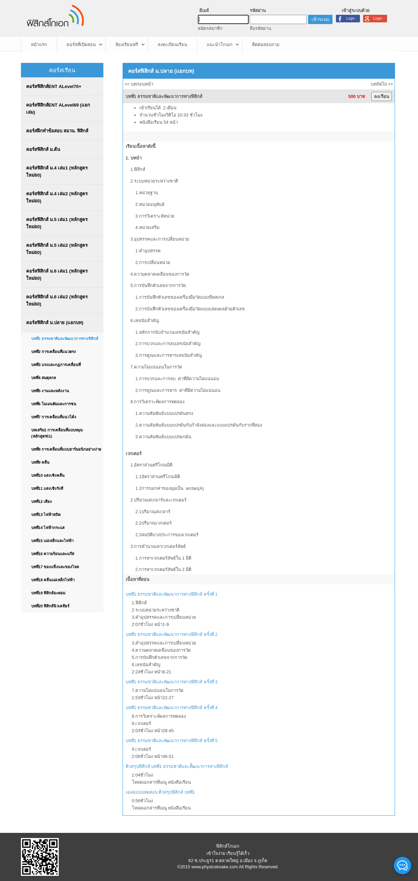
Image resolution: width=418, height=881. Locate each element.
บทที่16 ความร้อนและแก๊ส (53, 554)
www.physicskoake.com (214, 866)
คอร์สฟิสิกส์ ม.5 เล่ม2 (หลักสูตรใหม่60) (57, 249)
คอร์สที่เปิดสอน (81, 44)
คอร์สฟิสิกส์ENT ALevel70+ (53, 86)
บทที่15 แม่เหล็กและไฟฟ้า (52, 541)
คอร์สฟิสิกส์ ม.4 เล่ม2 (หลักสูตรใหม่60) (57, 197)
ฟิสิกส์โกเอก (227, 846)
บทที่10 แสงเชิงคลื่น (48, 475)
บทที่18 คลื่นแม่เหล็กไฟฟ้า (53, 580)
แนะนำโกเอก (220, 44)
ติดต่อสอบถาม (265, 44)
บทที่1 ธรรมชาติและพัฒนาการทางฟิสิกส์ (64, 339)
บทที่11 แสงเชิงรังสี (47, 488)
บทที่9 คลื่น (40, 462)
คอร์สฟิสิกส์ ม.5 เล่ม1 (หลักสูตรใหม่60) (57, 223)
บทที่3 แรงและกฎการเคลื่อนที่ (56, 365)
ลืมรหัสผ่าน (260, 28)
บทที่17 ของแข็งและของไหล (55, 567)
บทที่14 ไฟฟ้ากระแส (48, 528)
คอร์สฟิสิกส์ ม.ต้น (43, 149)
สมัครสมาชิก (210, 28)
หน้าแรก (39, 44)
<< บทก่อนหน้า (139, 84)
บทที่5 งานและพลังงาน (50, 391)
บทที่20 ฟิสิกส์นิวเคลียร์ (50, 606)
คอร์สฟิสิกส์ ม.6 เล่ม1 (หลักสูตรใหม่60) (57, 274)
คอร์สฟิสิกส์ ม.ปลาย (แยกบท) (54, 322)
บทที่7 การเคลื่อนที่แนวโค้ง (53, 417)
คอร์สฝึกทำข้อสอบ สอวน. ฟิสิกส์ (57, 130)
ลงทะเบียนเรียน (172, 44)
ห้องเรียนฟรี (126, 44)
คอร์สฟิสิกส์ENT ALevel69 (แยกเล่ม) (58, 108)
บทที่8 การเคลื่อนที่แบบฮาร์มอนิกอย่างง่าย (66, 449)
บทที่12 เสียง (41, 501)
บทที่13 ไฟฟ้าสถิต (46, 515)
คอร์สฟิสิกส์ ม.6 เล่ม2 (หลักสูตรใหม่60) (57, 300)
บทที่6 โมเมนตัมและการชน (53, 404)
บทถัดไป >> (382, 84)
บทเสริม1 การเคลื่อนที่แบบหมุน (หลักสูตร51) (57, 433)
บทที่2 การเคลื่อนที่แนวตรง (53, 352)
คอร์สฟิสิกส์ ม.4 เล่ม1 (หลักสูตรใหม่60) (57, 171)
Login (377, 18)
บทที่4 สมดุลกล (43, 378)
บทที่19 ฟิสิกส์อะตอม (48, 593)
